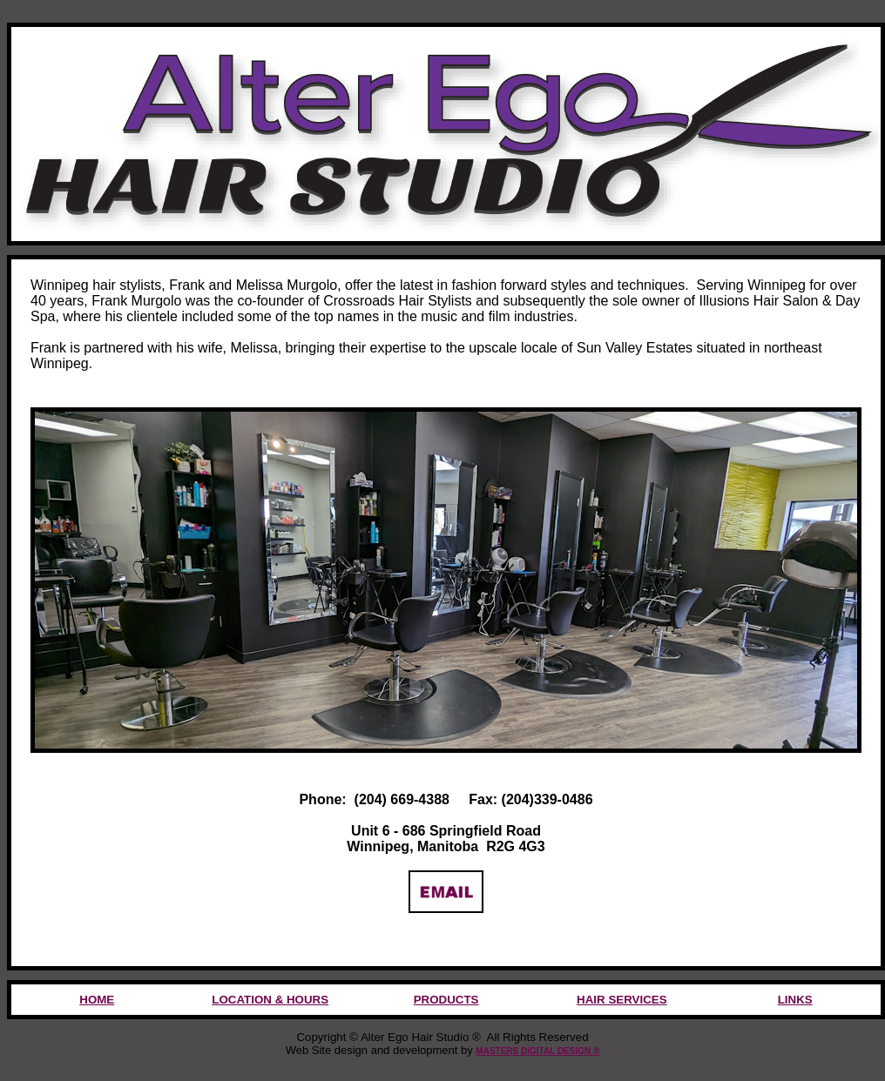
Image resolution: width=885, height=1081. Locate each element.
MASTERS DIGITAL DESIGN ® (537, 1051)
